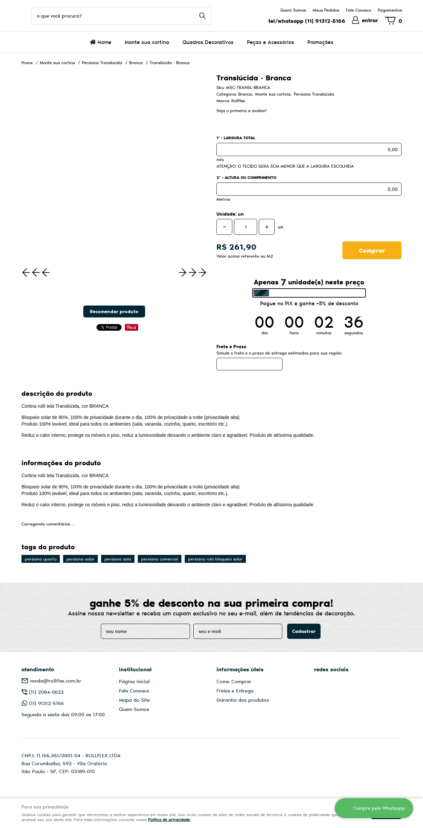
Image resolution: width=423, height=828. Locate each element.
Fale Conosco (358, 10)
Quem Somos (293, 10)
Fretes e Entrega (234, 690)
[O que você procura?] (202, 16)
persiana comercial (159, 559)
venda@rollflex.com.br (55, 680)
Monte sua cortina (147, 42)
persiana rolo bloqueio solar (215, 559)
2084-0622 (46, 691)
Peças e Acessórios (270, 42)
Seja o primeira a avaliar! (241, 110)
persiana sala (117, 559)
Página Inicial (134, 681)
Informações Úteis (240, 669)
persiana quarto (41, 559)
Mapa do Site (134, 699)
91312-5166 (325, 20)
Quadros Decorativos (208, 42)
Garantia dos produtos (242, 699)
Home (104, 42)
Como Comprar (233, 681)
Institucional (135, 669)
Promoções (320, 42)
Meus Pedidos (326, 10)
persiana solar (80, 559)
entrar (370, 20)
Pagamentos (390, 10)
